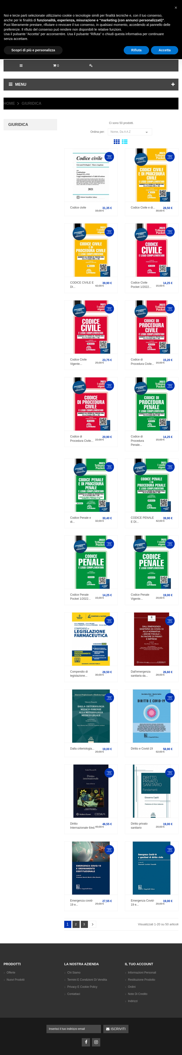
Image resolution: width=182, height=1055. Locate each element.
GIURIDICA (18, 125)
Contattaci (73, 994)
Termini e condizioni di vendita (87, 979)
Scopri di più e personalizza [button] (33, 1046)
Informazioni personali (142, 972)
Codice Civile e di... (143, 207)
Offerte (11, 972)
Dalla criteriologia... (82, 748)
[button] (176, 1003)
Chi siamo (73, 972)
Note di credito (137, 994)
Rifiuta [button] (136, 1046)
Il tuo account (139, 964)
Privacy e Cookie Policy (82, 986)
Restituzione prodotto (141, 979)
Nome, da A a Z (130, 132)
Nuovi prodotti (15, 979)
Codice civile (78, 207)
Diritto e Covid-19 (142, 748)
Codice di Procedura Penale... (137, 441)
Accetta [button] (165, 1046)
